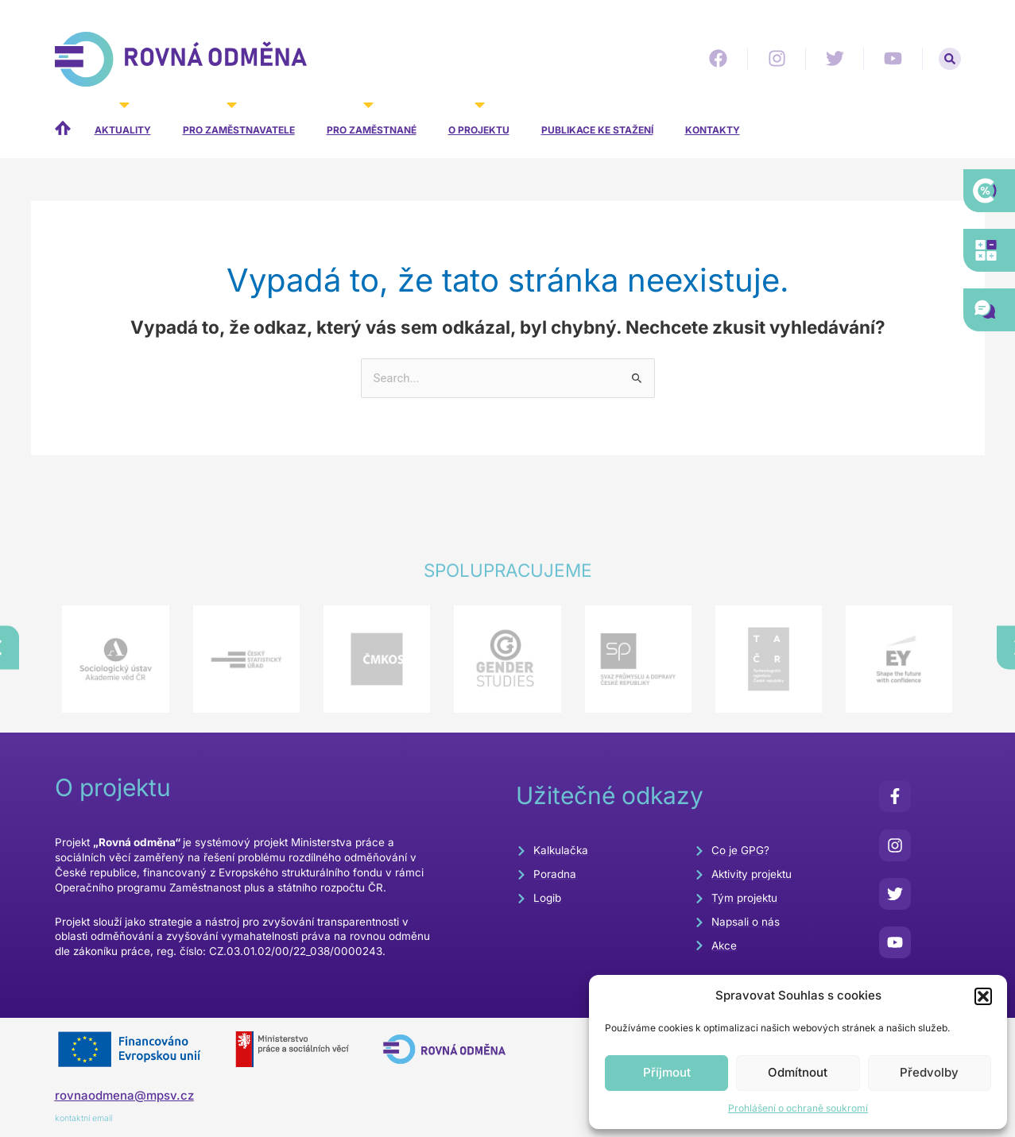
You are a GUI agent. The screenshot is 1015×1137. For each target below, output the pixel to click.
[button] (983, 996)
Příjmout (667, 1072)
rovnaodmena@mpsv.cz (124, 1095)
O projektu (478, 119)
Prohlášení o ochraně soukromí (798, 1108)
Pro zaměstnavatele (239, 119)
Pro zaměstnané (371, 119)
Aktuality (123, 119)
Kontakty (712, 130)
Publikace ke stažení (597, 130)
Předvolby (929, 1072)
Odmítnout (797, 1072)
